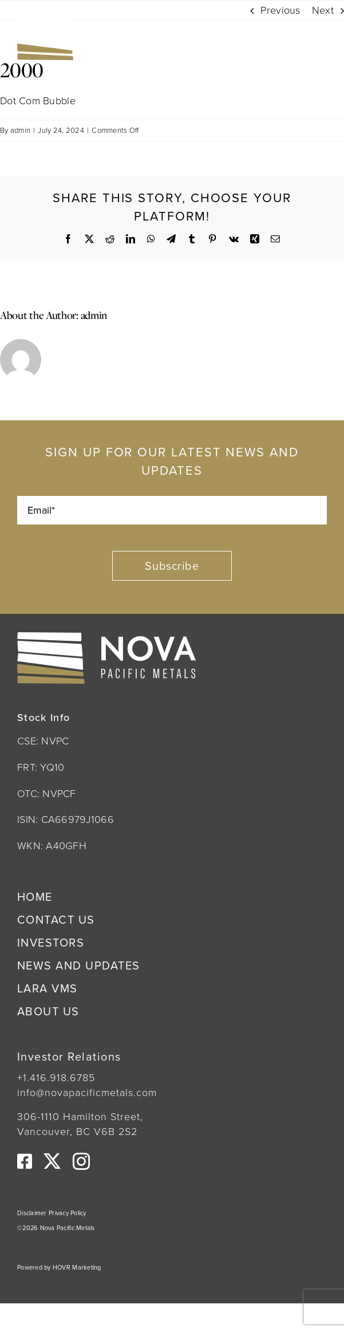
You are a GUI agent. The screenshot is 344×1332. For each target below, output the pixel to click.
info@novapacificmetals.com (87, 1092)
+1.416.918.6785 (56, 1077)
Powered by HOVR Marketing (59, 1267)
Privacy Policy (67, 1212)
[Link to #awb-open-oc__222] (311, 38)
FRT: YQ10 (40, 767)
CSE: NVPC (43, 741)
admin (20, 130)
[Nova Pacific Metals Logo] (91, 22)
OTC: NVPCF (46, 793)
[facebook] (24, 1161)
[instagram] (81, 1161)
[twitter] (52, 1161)
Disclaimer (33, 1212)
